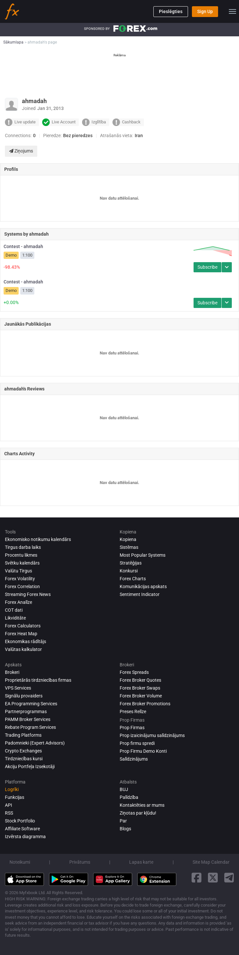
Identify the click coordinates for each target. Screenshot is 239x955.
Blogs (125, 828)
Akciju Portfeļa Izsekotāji (30, 766)
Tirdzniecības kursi (24, 758)
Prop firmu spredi (137, 743)
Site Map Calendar (211, 862)
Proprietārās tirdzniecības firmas (38, 680)
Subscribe (207, 267)
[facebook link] (196, 877)
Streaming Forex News (28, 594)
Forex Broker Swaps (140, 688)
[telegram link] (229, 877)
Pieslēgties (170, 11)
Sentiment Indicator (140, 594)
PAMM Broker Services (27, 719)
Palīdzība (129, 797)
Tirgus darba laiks (23, 547)
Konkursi (129, 570)
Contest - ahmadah (23, 246)
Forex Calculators (23, 625)
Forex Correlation (22, 586)
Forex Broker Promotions (145, 703)
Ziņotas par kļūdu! (138, 813)
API (8, 805)
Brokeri (12, 672)
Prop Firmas (132, 727)
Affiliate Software (22, 828)
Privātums (79, 862)
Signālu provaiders (24, 695)
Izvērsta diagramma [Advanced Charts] (25, 836)
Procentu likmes (21, 555)
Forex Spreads (134, 672)
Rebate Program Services (30, 727)
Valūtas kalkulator (23, 649)
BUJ (124, 789)
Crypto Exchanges (23, 750)
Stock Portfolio (20, 820)
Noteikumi (19, 862)
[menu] (232, 11)
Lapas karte (141, 862)
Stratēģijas (131, 563)
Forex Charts (133, 578)
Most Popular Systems (142, 555)
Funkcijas (14, 797)
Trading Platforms (23, 735)
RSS (9, 813)
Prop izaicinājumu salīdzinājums (152, 735)
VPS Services (18, 688)
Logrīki (12, 789)
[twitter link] (213, 877)
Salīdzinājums (134, 759)
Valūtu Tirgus (18, 570)
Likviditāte (15, 618)
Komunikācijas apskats (143, 586)
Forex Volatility (20, 578)
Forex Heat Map (21, 633)
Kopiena (128, 539)
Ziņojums (21, 150)
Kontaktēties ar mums (142, 805)
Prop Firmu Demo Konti (143, 751)
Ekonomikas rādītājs (25, 641)
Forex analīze (18, 602)
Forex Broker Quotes (140, 680)
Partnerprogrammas (26, 711)
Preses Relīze (133, 711)
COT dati (14, 610)
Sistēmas (129, 547)
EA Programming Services (31, 703)
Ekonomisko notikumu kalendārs (38, 539)
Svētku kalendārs (22, 563)
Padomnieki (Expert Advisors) (35, 743)
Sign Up (205, 11)
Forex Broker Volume (141, 695)
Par (123, 820)
